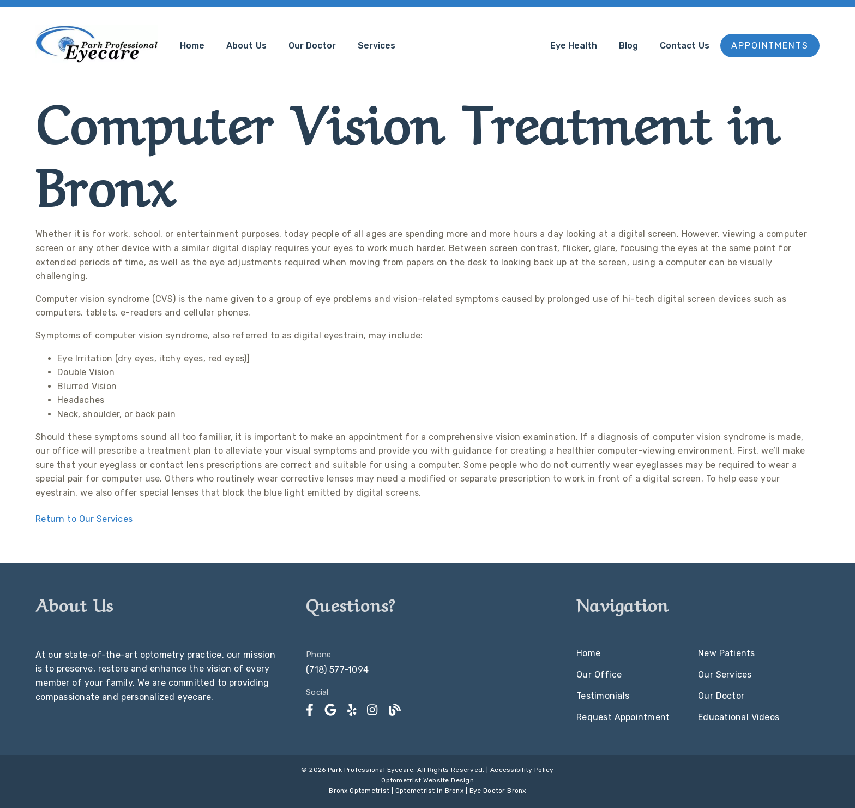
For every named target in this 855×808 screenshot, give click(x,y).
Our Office (599, 674)
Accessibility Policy (522, 770)
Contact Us (684, 45)
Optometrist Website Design (427, 780)
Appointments (770, 45)
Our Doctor (312, 45)
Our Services (725, 674)
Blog (628, 45)
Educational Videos (738, 717)
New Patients (726, 653)
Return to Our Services (84, 519)
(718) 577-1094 (337, 669)
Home (192, 45)
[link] (310, 710)
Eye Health (574, 45)
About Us (246, 45)
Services (376, 45)
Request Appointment (623, 717)
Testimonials (602, 696)
